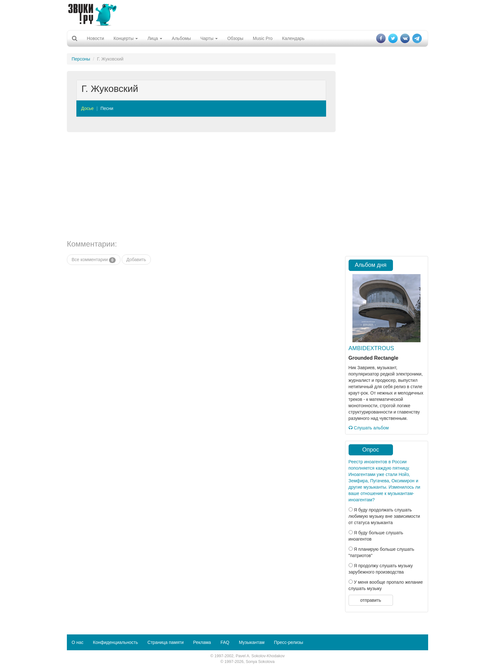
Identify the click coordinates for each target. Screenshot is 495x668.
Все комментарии (94, 260)
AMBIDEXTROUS (371, 348)
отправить (370, 600)
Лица (154, 38)
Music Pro (263, 38)
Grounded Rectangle (373, 358)
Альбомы (181, 38)
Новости (95, 38)
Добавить (136, 259)
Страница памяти (165, 642)
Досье (87, 108)
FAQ (225, 642)
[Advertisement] (247, 14)
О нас (77, 642)
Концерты (125, 38)
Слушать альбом (369, 427)
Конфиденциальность (115, 642)
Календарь (293, 38)
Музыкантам (252, 642)
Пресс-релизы (288, 642)
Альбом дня (371, 265)
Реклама (202, 642)
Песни (106, 108)
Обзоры (235, 38)
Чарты (209, 38)
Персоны (81, 58)
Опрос (370, 449)
